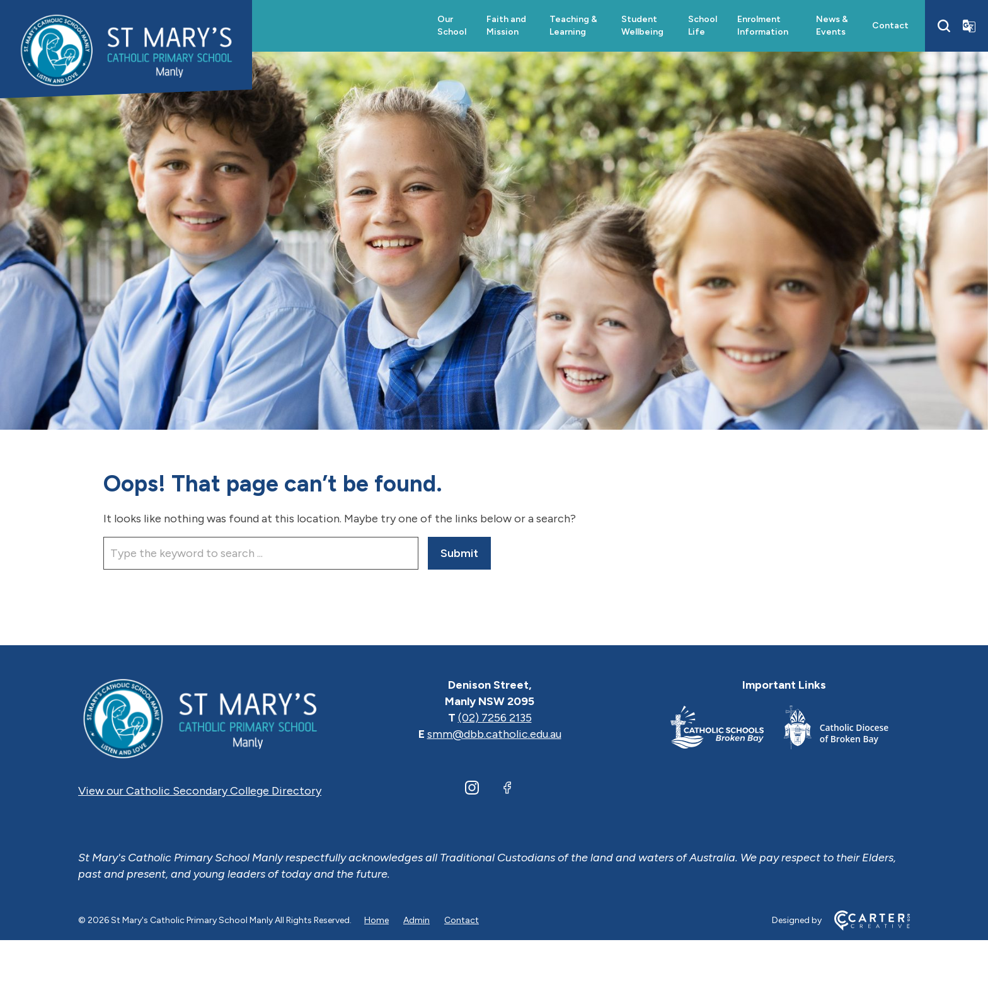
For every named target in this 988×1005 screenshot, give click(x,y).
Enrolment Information (762, 25)
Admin (416, 920)
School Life (702, 25)
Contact (890, 25)
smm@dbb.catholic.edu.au (494, 734)
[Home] (199, 718)
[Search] (943, 26)
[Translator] (969, 26)
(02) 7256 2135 (495, 718)
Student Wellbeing (642, 25)
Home (376, 920)
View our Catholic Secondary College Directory (199, 791)
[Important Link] (727, 730)
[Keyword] (260, 553)
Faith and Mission (506, 25)
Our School (451, 25)
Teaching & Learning (573, 25)
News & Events (832, 25)
